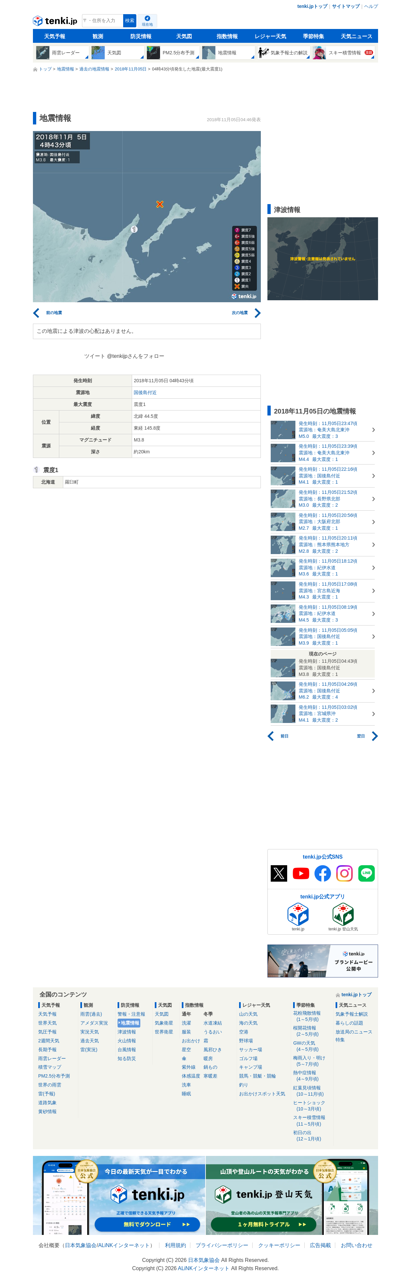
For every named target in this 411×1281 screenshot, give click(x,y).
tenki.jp (56, 22)
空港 (243, 1031)
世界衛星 (164, 1031)
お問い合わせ (356, 1245)
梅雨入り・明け (312, 1061)
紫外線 (189, 1067)
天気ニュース (356, 36)
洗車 (186, 1084)
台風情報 (127, 1049)
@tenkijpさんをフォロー (136, 356)
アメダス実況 (94, 1023)
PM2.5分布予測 (54, 1076)
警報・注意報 (131, 1014)
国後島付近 (145, 392)
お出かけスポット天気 (262, 1093)
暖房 (208, 1058)
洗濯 (186, 1023)
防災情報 (140, 36)
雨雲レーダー (52, 1058)
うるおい (213, 1031)
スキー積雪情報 (312, 1121)
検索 (129, 20)
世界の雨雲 (49, 1084)
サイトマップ (346, 6)
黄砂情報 (47, 1111)
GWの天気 (312, 1046)
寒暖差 (210, 1076)
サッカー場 (250, 1049)
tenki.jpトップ (312, 6)
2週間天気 (48, 1040)
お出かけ (191, 1040)
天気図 (184, 36)
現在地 (147, 24)
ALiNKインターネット (124, 1245)
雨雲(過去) (91, 1014)
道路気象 (47, 1102)
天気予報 (54, 36)
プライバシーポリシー (222, 1245)
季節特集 (313, 36)
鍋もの (210, 1067)
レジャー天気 (270, 36)
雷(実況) (88, 1049)
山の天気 (248, 1014)
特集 (340, 1039)
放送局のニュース (354, 1031)
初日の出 (312, 1136)
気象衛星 (164, 1023)
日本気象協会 (80, 1245)
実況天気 (89, 1031)
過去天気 (89, 1040)
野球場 (246, 1040)
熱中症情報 (312, 1076)
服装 (186, 1031)
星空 (186, 1049)
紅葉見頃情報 (312, 1091)
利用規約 (175, 1245)
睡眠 (186, 1093)
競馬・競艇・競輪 (257, 1076)
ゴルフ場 (248, 1058)
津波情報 (127, 1031)
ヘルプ (371, 6)
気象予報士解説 (352, 1014)
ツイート (94, 356)
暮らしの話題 (349, 1023)
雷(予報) (46, 1093)
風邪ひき (213, 1049)
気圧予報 (47, 1031)
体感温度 (191, 1076)
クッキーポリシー (279, 1245)
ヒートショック (312, 1106)
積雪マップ (49, 1067)
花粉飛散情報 (312, 1016)
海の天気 (248, 1023)
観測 (98, 36)
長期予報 (47, 1049)
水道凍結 (213, 1023)
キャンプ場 (250, 1067)
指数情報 (227, 36)
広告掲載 (320, 1245)
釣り (243, 1084)
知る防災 (127, 1058)
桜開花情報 (312, 1031)
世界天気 (47, 1023)
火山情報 (127, 1040)
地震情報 (130, 1023)
